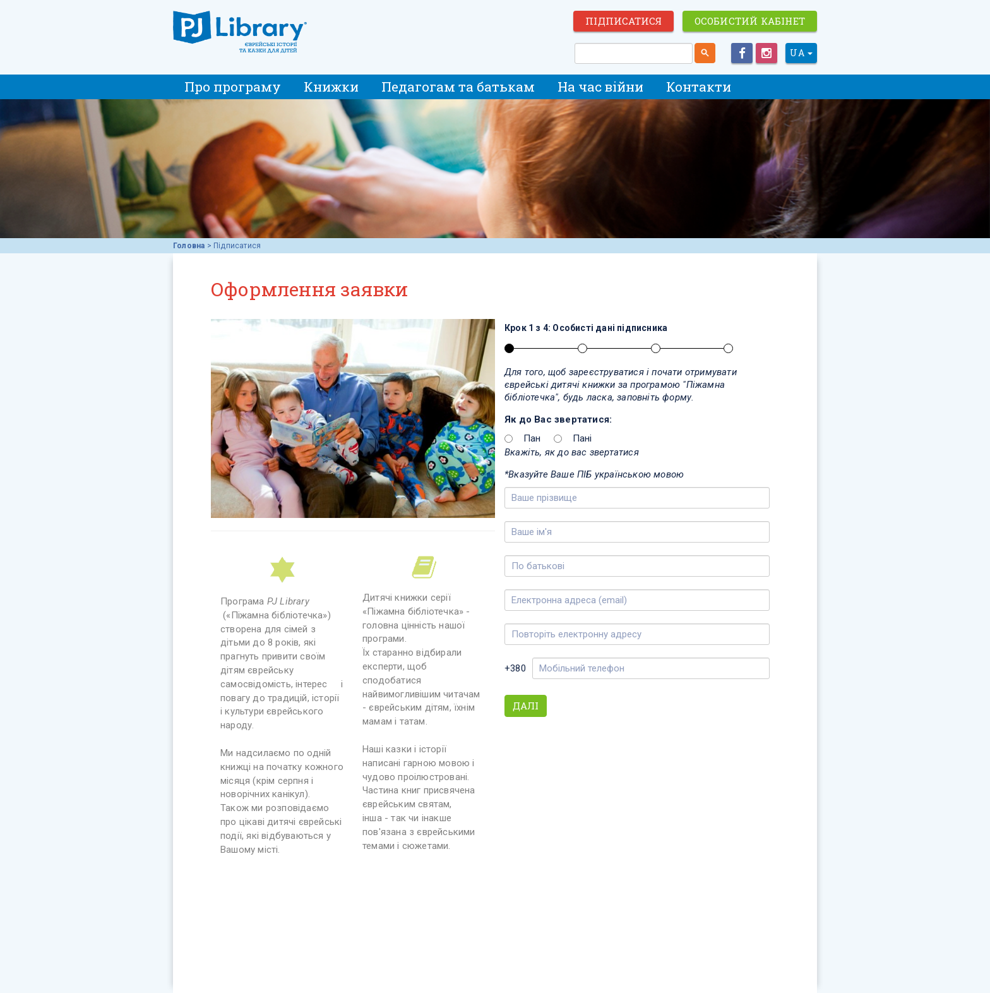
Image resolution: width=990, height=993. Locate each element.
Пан (532, 438)
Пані (582, 438)
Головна (189, 245)
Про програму (232, 86)
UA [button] (801, 53)
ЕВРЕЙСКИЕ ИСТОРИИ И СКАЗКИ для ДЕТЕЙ (242, 33)
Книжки (331, 86)
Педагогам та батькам (458, 86)
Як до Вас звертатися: (558, 419)
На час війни (600, 86)
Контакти (698, 86)
